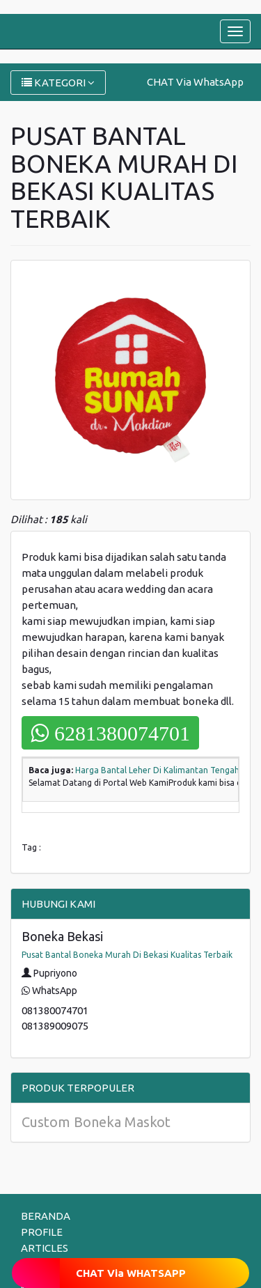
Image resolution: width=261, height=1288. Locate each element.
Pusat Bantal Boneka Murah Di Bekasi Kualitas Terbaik (127, 954)
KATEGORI (58, 82)
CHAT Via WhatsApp (195, 82)
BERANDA (45, 1216)
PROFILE (42, 1232)
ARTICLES (44, 1248)
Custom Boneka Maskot (96, 1122)
